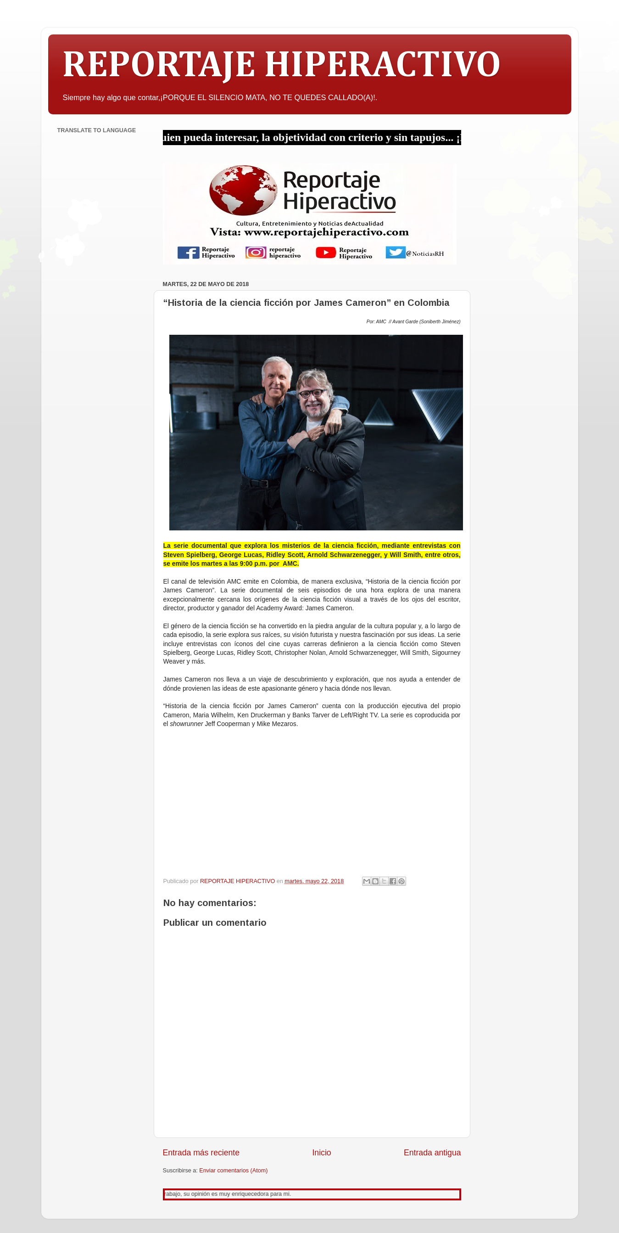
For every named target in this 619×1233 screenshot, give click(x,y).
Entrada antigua (432, 1152)
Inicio (321, 1152)
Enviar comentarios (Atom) (233, 1170)
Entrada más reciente (201, 1152)
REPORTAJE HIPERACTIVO (281, 66)
